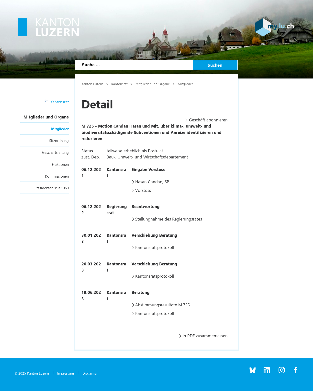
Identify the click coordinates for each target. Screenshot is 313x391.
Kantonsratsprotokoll (154, 247)
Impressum (65, 373)
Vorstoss (143, 190)
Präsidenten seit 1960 (51, 187)
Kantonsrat (57, 101)
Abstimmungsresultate (156, 304)
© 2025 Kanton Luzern (31, 373)
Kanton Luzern (92, 83)
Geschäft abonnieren (208, 119)
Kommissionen (57, 176)
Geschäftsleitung (55, 152)
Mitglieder (60, 128)
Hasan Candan (148, 181)
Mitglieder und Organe (46, 116)
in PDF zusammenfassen (205, 335)
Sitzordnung (59, 140)
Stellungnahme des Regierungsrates (168, 219)
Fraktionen (60, 164)
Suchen (215, 65)
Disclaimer (90, 373)
